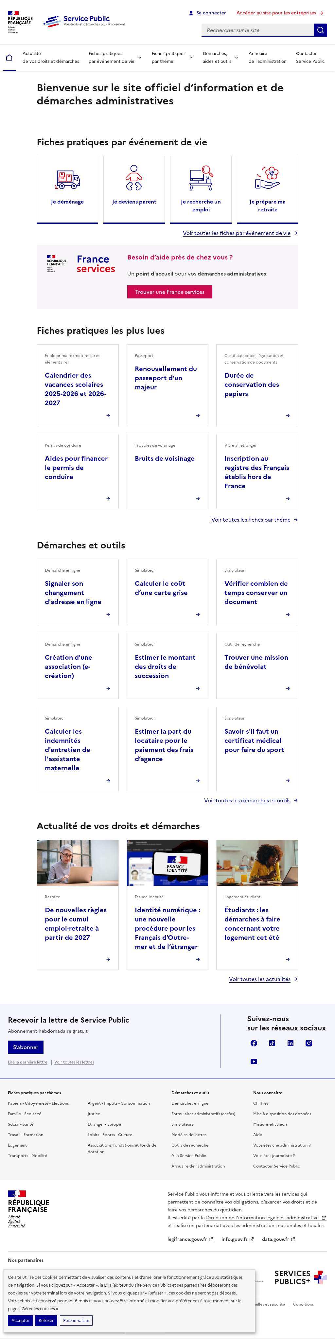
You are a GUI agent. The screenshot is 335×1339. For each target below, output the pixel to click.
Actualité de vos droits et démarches (51, 57)
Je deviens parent (134, 201)
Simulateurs (182, 1124)
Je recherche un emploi (201, 205)
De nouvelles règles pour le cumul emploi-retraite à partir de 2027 (76, 923)
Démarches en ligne (189, 1103)
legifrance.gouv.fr (191, 1239)
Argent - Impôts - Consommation (119, 1103)
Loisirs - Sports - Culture (110, 1135)
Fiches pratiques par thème (168, 57)
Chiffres (260, 1103)
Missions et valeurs (270, 1124)
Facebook (253, 1043)
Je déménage (67, 201)
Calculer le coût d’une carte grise (161, 588)
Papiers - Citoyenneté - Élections (38, 1103)
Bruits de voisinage (165, 458)
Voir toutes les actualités (260, 979)
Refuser (46, 1320)
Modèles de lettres (188, 1135)
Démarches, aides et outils (217, 57)
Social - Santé (20, 1124)
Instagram (308, 1043)
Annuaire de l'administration (198, 1166)
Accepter (20, 1320)
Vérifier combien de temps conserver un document (256, 593)
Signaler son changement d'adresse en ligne (73, 593)
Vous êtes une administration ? (281, 1145)
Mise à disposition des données (282, 1114)
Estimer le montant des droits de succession (165, 666)
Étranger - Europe (104, 1124)
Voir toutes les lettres (74, 1062)
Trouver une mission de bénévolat (256, 661)
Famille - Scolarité (24, 1114)
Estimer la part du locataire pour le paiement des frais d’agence (164, 745)
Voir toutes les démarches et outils (247, 800)
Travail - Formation (25, 1135)
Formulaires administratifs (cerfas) (203, 1114)
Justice (94, 1114)
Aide (257, 1135)
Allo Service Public (188, 1156)
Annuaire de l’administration (268, 57)
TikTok (272, 1043)
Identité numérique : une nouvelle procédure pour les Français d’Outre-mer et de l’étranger (167, 928)
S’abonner (25, 1047)
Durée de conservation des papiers (251, 384)
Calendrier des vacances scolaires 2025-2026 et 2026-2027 (75, 389)
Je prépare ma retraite (268, 205)
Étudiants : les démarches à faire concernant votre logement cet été (252, 923)
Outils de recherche (189, 1145)
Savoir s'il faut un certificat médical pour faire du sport (254, 740)
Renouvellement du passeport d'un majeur (166, 378)
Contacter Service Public (310, 57)
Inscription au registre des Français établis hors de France (256, 472)
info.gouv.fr (237, 1239)
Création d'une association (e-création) (68, 666)
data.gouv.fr (279, 1239)
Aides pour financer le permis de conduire (76, 468)
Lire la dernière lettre (27, 1062)
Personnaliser (76, 1320)
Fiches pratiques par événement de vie (111, 57)
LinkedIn (290, 1043)
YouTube (253, 1061)
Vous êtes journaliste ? (274, 1156)
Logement (17, 1145)
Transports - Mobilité (27, 1156)
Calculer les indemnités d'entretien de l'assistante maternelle (67, 749)
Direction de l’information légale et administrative (266, 1217)
